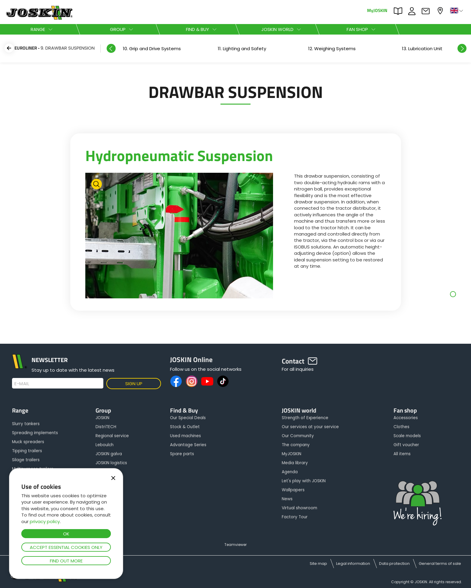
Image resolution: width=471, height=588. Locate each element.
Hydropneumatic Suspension (179, 155)
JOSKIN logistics (111, 463)
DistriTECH (106, 427)
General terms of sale (440, 563)
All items (402, 454)
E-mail (21, 384)
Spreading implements (35, 433)
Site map (318, 563)
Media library (295, 463)
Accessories (406, 418)
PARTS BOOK (399, 11)
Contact (427, 11)
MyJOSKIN (377, 10)
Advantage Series (188, 445)
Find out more (66, 561)
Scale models (407, 436)
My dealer (440, 11)
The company (296, 445)
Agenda (290, 472)
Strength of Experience (305, 418)
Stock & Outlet (185, 427)
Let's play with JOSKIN (304, 481)
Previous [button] (111, 48)
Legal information (353, 563)
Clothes (401, 427)
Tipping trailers (27, 451)
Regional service (112, 436)
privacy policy (45, 521)
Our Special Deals (188, 418)
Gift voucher (406, 445)
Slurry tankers (26, 424)
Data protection (394, 563)
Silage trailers (26, 460)
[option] (152, 48)
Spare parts (182, 454)
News (287, 499)
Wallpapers (293, 490)
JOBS (413, 11)
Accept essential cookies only (66, 547)
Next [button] (461, 48)
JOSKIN (102, 418)
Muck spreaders (28, 442)
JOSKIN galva (109, 454)
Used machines (185, 436)
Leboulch (105, 445)
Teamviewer (235, 544)
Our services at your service (310, 427)
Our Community (298, 436)
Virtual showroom (299, 508)
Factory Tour (295, 517)
